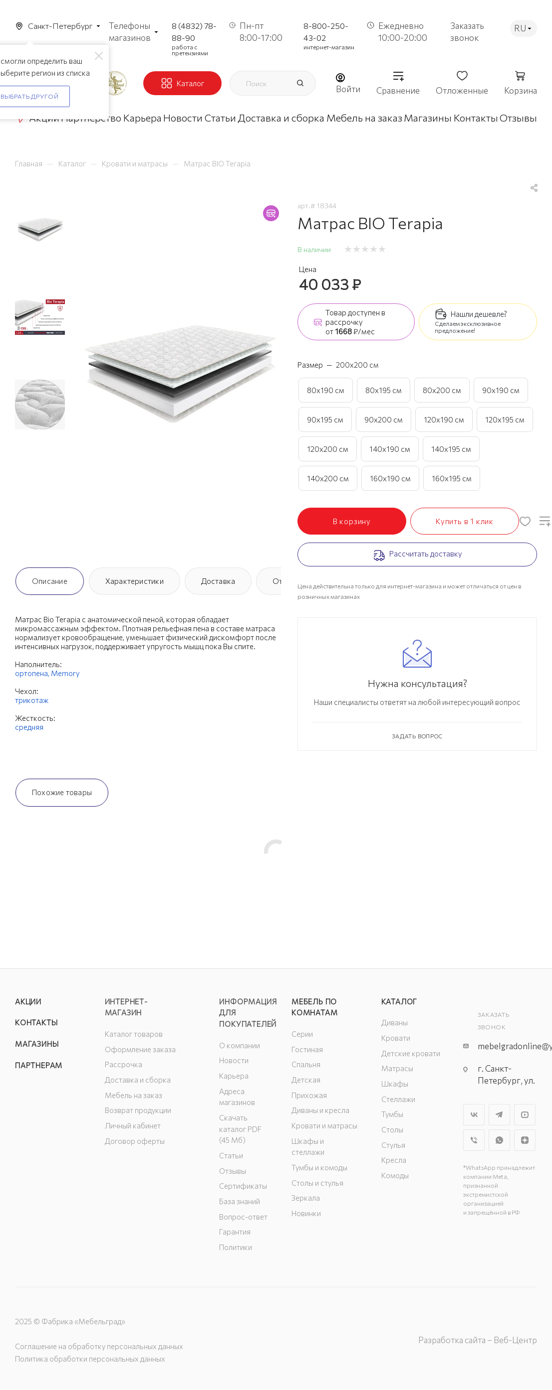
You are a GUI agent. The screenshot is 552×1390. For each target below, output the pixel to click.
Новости (234, 1060)
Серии (302, 1033)
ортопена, (33, 673)
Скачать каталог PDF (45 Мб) (240, 1128)
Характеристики (134, 580)
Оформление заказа (140, 1049)
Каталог (399, 1001)
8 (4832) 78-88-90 (194, 31)
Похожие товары (62, 792)
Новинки (306, 1213)
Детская (305, 1079)
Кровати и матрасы (324, 1125)
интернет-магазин (328, 47)
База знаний (239, 1201)
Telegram (499, 1114)
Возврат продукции (138, 1110)
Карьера (234, 1075)
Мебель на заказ (133, 1095)
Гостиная (307, 1049)
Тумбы (392, 1114)
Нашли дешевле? (479, 313)
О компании (239, 1045)
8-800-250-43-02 (325, 31)
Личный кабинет (133, 1125)
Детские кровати (410, 1053)
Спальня (305, 1064)
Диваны (394, 1022)
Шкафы (394, 1083)
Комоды (395, 1175)
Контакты (36, 1022)
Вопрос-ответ (243, 1216)
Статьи (231, 1155)
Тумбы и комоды (319, 1167)
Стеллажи (398, 1099)
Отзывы (232, 1170)
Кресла (393, 1159)
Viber (474, 1140)
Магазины (36, 1043)
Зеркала (305, 1197)
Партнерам (38, 1065)
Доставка (218, 580)
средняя (29, 726)
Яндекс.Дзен (525, 1140)
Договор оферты (135, 1140)
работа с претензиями (190, 50)
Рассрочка (123, 1064)
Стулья (393, 1144)
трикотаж (31, 699)
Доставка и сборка (138, 1079)
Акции (28, 1001)
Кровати (395, 1037)
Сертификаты (243, 1185)
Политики (235, 1247)
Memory (65, 673)
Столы (392, 1129)
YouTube (525, 1114)
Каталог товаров (134, 1033)
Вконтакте (474, 1114)
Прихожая (309, 1095)
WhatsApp (499, 1140)
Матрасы (397, 1068)
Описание (49, 580)
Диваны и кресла (320, 1110)
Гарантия (235, 1231)
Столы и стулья (317, 1182)
